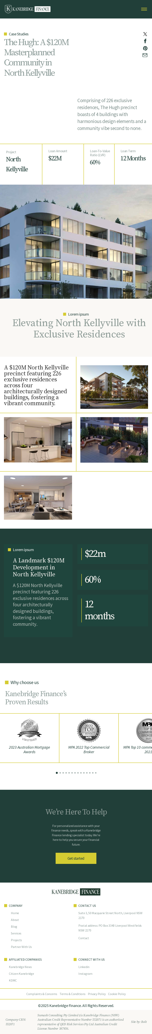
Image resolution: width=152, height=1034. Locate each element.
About (15, 920)
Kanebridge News (20, 967)
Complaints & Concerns (41, 994)
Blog (14, 926)
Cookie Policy (117, 994)
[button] (57, 773)
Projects (16, 940)
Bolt (143, 1022)
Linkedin (83, 967)
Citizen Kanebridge (21, 974)
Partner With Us (21, 947)
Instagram (85, 974)
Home (15, 913)
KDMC (13, 980)
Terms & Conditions (73, 994)
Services (16, 933)
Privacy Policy (97, 994)
